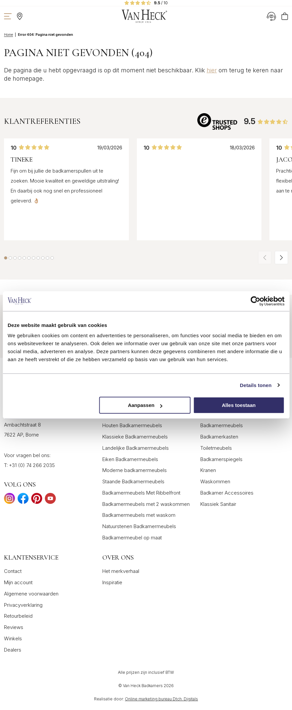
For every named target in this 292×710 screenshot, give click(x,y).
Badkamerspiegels (221, 459)
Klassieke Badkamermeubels (135, 437)
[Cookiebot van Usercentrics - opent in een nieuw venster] (255, 301)
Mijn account (18, 582)
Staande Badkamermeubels (133, 481)
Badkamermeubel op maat (132, 537)
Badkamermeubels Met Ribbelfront (141, 493)
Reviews (13, 627)
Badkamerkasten (219, 437)
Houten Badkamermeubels (132, 425)
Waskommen (215, 481)
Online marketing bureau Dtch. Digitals (161, 698)
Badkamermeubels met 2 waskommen (146, 504)
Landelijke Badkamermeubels (135, 448)
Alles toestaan (239, 405)
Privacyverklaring (23, 605)
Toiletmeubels (216, 448)
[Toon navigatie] (8, 16)
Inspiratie (112, 582)
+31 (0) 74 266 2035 (32, 465)
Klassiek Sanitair (218, 504)
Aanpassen (145, 405)
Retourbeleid (18, 616)
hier (212, 70)
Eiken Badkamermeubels (130, 459)
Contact (13, 571)
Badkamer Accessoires (226, 493)
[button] (5, 258)
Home (8, 35)
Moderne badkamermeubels (134, 470)
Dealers (12, 650)
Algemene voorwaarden (31, 594)
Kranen (208, 470)
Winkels (13, 638)
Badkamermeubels (221, 425)
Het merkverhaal (120, 571)
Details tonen (255, 385)
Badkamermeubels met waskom (138, 515)
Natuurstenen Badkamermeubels (139, 526)
